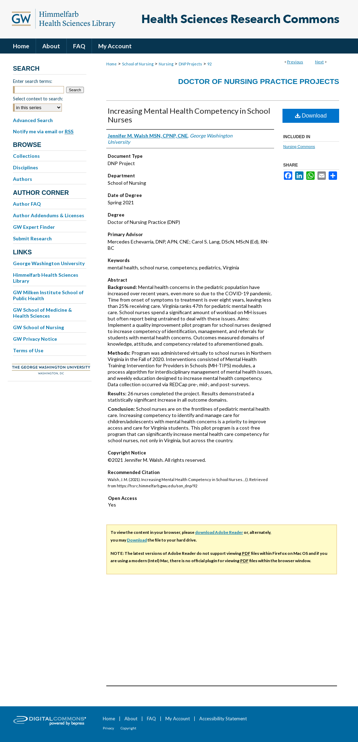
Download (311, 116)
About (130, 718)
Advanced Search (33, 120)
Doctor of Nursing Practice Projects (258, 81)
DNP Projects (190, 64)
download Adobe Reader (219, 532)
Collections (26, 156)
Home (111, 64)
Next (319, 61)
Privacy (108, 728)
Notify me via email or (43, 131)
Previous (295, 61)
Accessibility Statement (223, 718)
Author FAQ (27, 204)
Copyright (128, 728)
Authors (22, 179)
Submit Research (32, 238)
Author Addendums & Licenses (48, 215)
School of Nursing (137, 64)
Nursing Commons (299, 146)
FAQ (151, 718)
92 (209, 64)
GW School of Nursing (38, 327)
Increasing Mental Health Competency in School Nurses (189, 115)
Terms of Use (28, 350)
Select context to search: (38, 98)
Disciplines (25, 167)
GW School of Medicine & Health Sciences (42, 313)
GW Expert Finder (34, 227)
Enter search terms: (32, 81)
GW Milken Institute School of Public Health (48, 295)
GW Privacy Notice (35, 339)
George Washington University (49, 263)
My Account (177, 718)
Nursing (166, 64)
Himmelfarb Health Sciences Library (45, 278)
